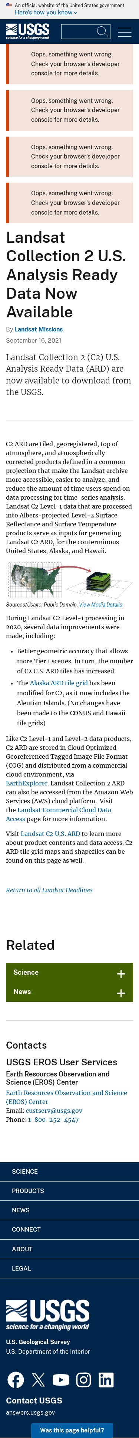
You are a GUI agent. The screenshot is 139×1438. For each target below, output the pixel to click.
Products (28, 1190)
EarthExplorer (26, 783)
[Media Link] (69, 581)
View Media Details (100, 605)
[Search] (103, 31)
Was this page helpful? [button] (72, 1430)
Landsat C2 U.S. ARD (50, 833)
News (22, 992)
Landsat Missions (38, 329)
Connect (26, 1229)
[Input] (85, 31)
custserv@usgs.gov (54, 1110)
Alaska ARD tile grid (59, 683)
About (22, 1249)
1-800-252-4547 (53, 1119)
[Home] (27, 37)
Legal (21, 1268)
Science (26, 972)
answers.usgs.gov (30, 1412)
